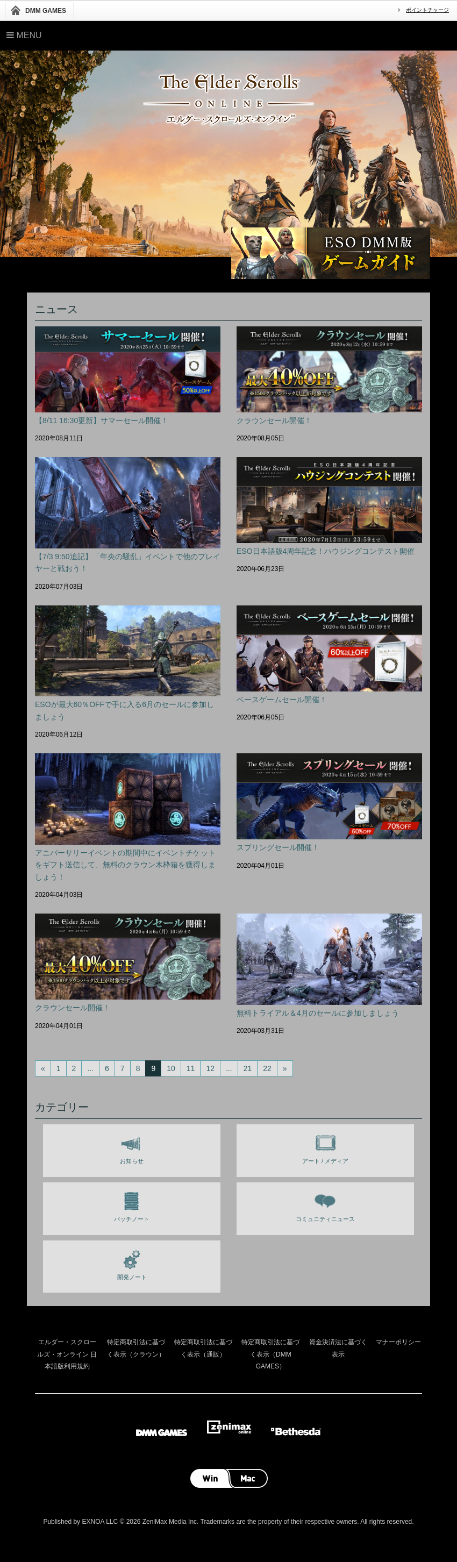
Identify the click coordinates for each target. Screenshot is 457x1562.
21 (248, 1068)
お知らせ (131, 1147)
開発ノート (132, 1263)
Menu (24, 35)
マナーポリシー (398, 1342)
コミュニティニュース (325, 1205)
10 (171, 1068)
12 (210, 1068)
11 (191, 1068)
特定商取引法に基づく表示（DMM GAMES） (270, 1354)
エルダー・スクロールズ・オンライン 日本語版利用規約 (67, 1354)
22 (267, 1068)
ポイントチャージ (427, 10)
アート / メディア (325, 1147)
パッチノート (131, 1205)
